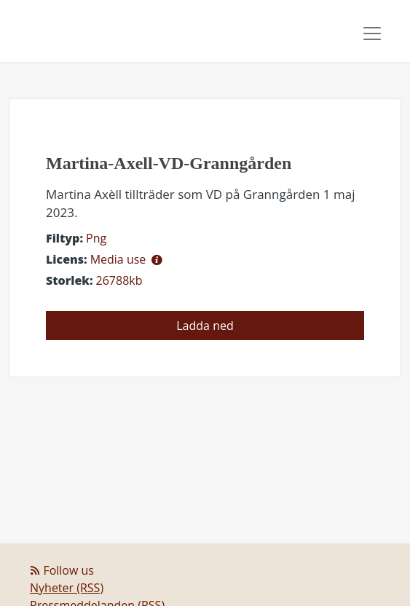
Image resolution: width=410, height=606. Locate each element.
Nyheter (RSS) (66, 588)
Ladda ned (204, 326)
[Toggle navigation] (372, 33)
